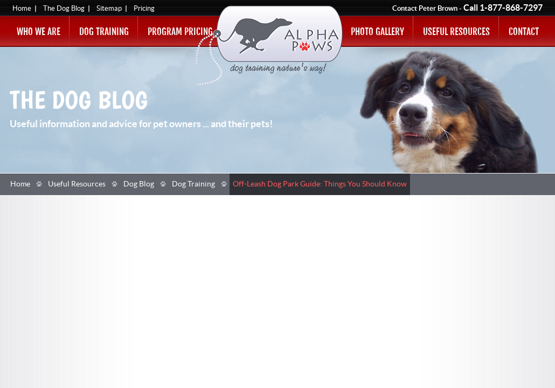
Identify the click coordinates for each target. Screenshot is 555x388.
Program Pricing (180, 31)
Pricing (144, 8)
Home (21, 8)
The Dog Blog (64, 8)
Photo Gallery (377, 31)
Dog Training (104, 31)
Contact (524, 31)
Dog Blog (138, 184)
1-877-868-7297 (511, 8)
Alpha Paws (269, 45)
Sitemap (109, 8)
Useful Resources (456, 31)
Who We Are (38, 31)
